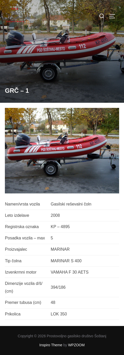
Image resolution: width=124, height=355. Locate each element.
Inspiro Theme (50, 345)
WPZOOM (76, 345)
